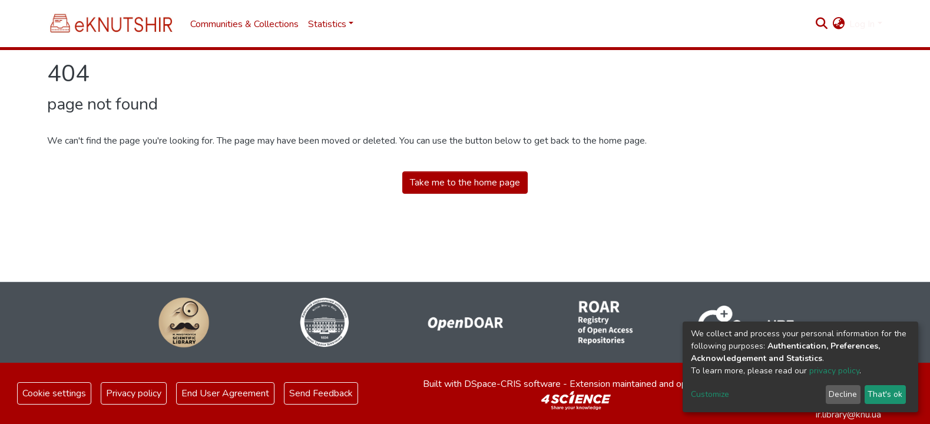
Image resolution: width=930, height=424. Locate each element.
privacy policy (834, 370)
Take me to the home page (465, 182)
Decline (843, 394)
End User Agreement (225, 393)
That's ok (885, 394)
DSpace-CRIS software (512, 383)
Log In (862, 24)
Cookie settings (54, 393)
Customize (710, 394)
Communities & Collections (244, 24)
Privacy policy (133, 393)
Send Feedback (321, 393)
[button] (838, 24)
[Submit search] (821, 24)
